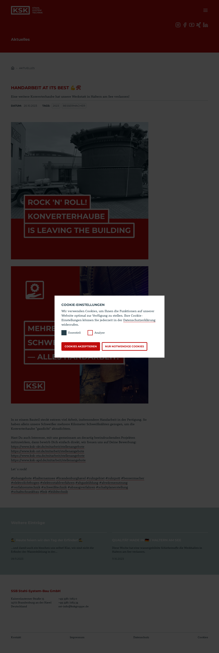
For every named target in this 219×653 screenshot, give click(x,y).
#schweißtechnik (54, 487)
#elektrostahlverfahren (57, 482)
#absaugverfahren (81, 487)
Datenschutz (141, 637)
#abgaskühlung (86, 482)
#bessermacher (132, 478)
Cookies (203, 637)
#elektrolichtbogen (25, 482)
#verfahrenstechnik (25, 487)
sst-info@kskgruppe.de (73, 606)
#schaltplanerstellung (112, 487)
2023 (56, 105)
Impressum (77, 637)
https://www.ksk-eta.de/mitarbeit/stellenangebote (48, 455)
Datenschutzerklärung (139, 320)
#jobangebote (21, 478)
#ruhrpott (112, 478)
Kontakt (16, 637)
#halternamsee (44, 478)
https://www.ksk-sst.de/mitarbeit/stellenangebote (47, 451)
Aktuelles (27, 68)
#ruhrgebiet (96, 478)
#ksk (43, 491)
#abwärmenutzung (113, 482)
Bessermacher (74, 105)
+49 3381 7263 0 (67, 598)
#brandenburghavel (71, 478)
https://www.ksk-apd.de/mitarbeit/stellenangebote (48, 460)
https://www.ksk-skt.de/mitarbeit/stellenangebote (47, 446)
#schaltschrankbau (25, 491)
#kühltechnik (58, 491)
